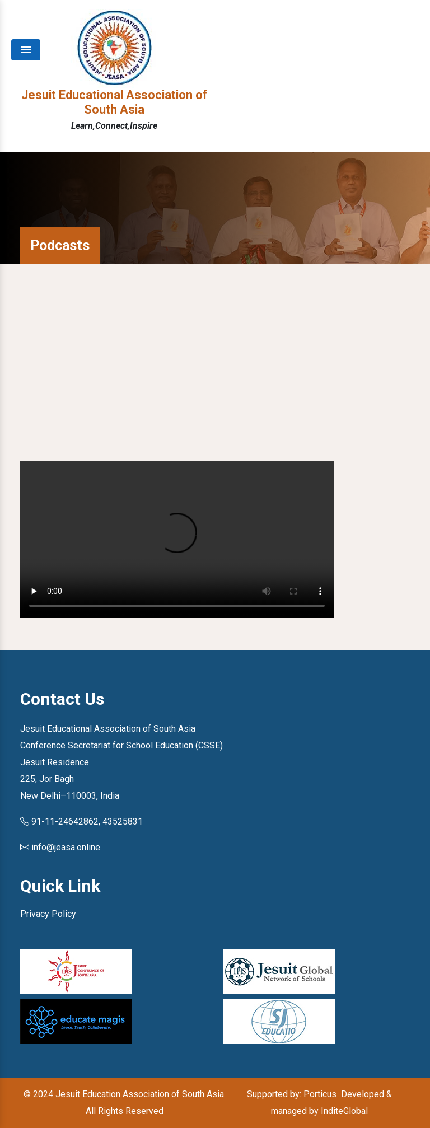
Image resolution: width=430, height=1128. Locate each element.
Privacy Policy (48, 914)
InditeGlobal (344, 1111)
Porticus (319, 1094)
